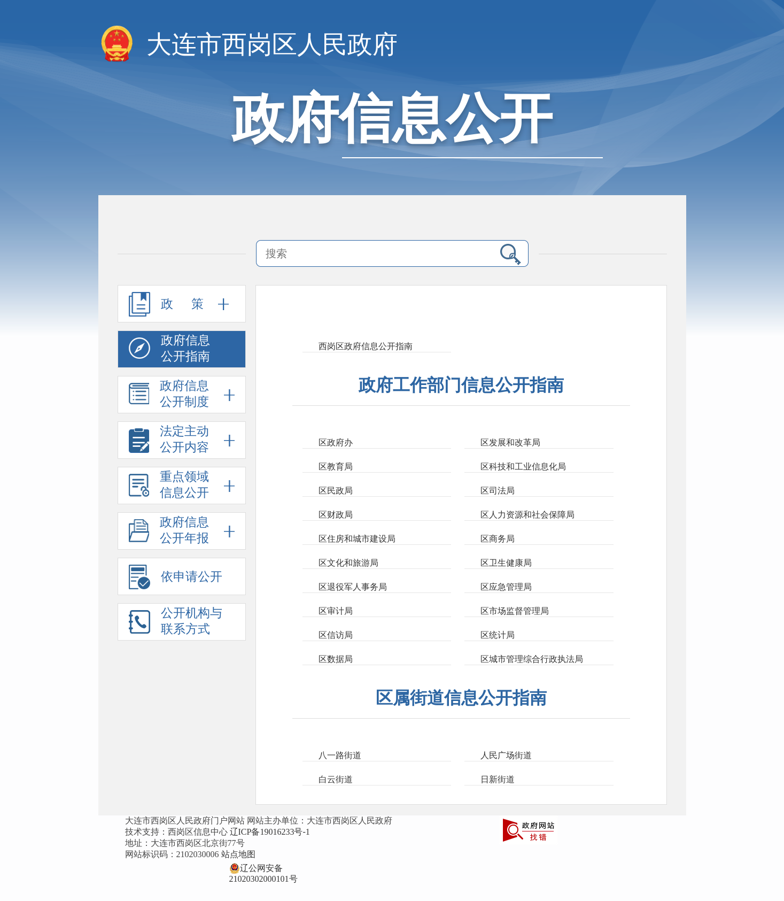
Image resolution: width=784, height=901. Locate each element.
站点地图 (238, 854)
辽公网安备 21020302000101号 (263, 868)
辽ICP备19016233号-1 (270, 831)
